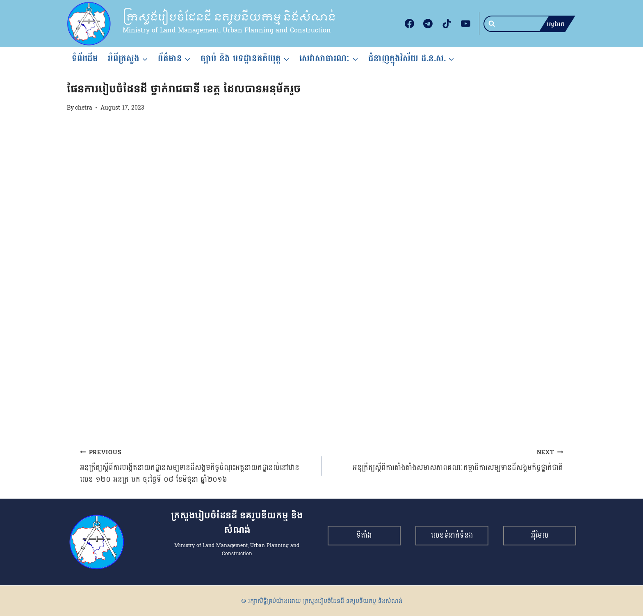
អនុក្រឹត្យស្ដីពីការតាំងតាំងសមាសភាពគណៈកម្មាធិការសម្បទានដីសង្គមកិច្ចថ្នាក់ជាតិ (446, 460)
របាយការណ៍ (80, 73)
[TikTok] (447, 23)
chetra (83, 107)
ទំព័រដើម (85, 58)
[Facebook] (409, 23)
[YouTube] (465, 23)
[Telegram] (428, 23)
